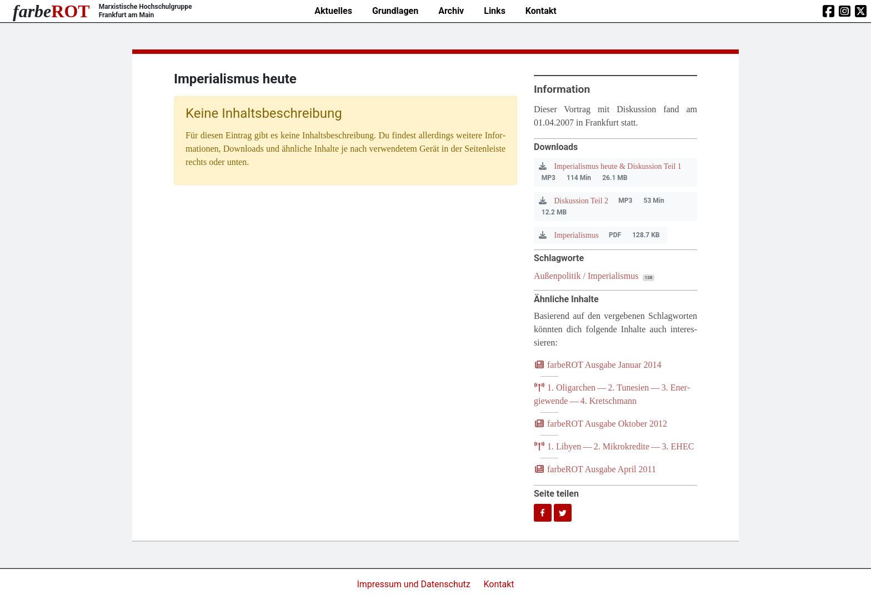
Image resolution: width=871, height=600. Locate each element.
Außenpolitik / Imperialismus (586, 276)
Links (494, 11)
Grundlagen (395, 11)
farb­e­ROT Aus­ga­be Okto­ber (600, 423)
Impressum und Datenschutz (414, 584)
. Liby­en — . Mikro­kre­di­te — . (614, 446)
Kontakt (541, 11)
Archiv (451, 11)
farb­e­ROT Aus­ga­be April (595, 469)
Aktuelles (333, 11)
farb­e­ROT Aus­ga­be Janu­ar (597, 364)
